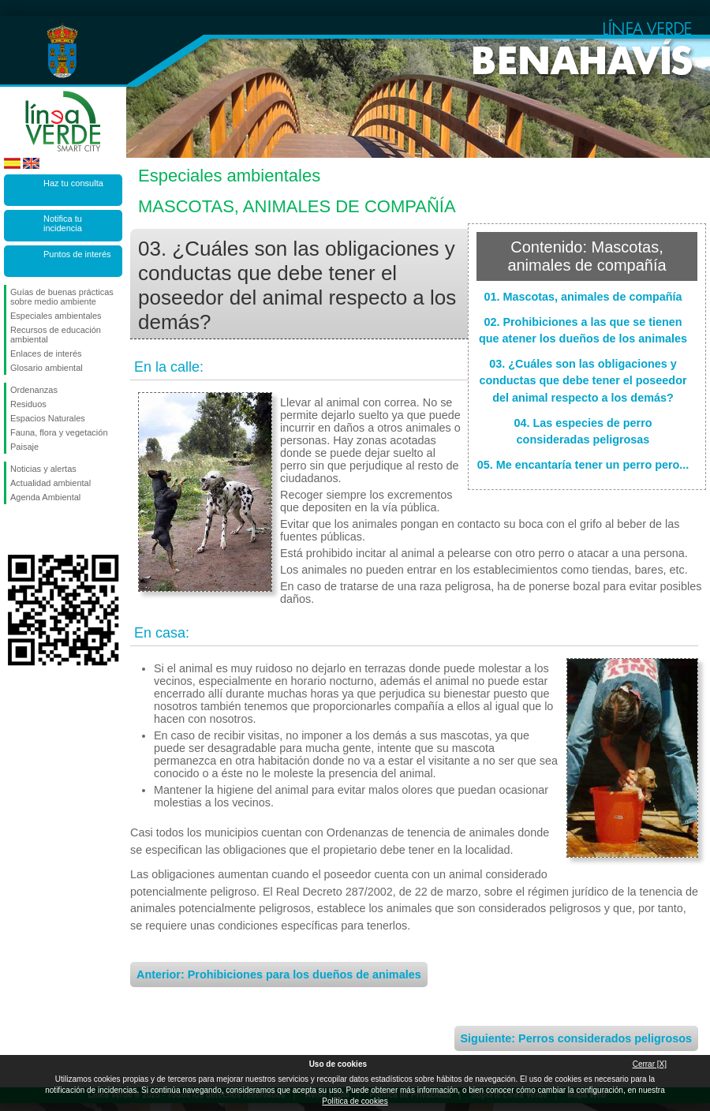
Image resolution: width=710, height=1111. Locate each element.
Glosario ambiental (46, 367)
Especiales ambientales (56, 315)
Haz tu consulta (73, 183)
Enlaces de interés (46, 353)
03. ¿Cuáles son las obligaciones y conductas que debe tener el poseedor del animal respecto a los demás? (582, 380)
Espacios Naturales (47, 418)
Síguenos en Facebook (13, 529)
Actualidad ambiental (50, 483)
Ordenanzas (34, 390)
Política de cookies (354, 1101)
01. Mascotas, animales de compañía (583, 296)
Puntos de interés (77, 254)
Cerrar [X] (650, 1064)
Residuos (28, 404)
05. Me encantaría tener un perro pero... (583, 464)
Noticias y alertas (43, 468)
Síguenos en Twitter (39, 529)
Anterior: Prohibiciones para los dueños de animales (278, 974)
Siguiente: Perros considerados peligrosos (576, 1038)
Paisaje (24, 446)
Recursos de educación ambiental (55, 334)
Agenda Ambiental (45, 497)
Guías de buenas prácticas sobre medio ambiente (62, 296)
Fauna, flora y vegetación (59, 432)
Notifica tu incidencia (62, 223)
